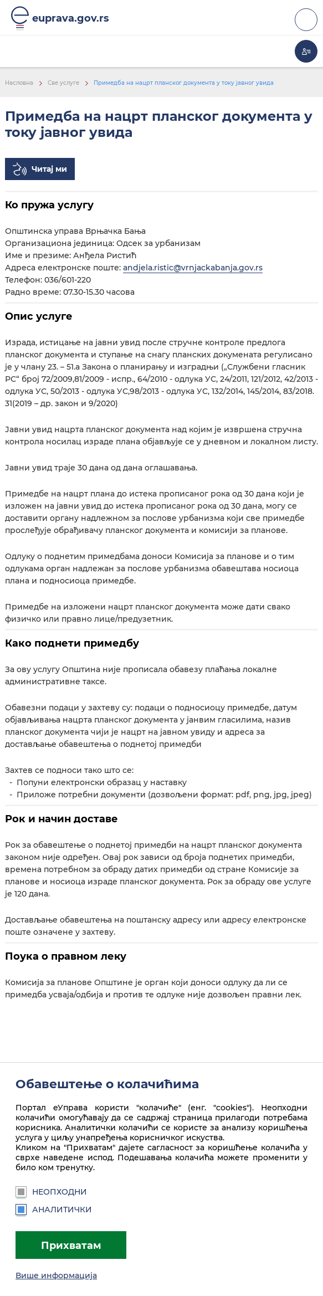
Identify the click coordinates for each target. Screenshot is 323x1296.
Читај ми (49, 169)
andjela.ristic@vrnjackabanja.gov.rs (193, 268)
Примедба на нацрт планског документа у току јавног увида (184, 82)
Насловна (19, 82)
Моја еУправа (306, 51)
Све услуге (63, 82)
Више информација (56, 1275)
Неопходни (51, 1191)
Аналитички (54, 1209)
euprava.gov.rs (70, 18)
